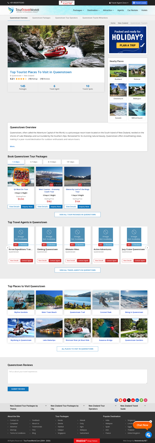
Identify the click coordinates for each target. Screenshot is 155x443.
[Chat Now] (148, 434)
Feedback (36, 420)
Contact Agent (27, 261)
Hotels (144, 10)
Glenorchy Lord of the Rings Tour (77, 190)
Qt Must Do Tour (21, 189)
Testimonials (37, 427)
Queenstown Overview (18, 18)
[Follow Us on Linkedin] (137, 400)
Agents (120, 10)
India (107, 420)
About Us (35, 423)
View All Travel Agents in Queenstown (78, 270)
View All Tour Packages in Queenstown (77, 214)
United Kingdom (134, 433)
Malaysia (83, 430)
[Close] (150, 421)
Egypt (130, 427)
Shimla (60, 423)
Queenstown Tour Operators (66, 18)
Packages (78, 10)
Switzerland (84, 433)
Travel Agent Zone (118, 3)
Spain (108, 427)
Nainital (61, 427)
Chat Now (142, 425)
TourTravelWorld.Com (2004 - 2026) (37, 441)
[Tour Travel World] (23, 10)
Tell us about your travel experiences (23, 371)
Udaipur (61, 430)
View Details (14, 206)
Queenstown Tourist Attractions (95, 18)
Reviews (45, 79)
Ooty (82, 423)
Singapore (62, 433)
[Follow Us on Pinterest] (124, 400)
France (108, 433)
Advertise (13, 427)
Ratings (33, 79)
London (131, 423)
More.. (12, 146)
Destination (93, 10)
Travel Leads (139, 3)
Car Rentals (132, 10)
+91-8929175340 (16, 3)
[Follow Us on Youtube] (133, 400)
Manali (82, 420)
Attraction (108, 10)
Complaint (14, 423)
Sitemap (13, 430)
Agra (81, 427)
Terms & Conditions (18, 433)
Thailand (131, 430)
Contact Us (14, 420)
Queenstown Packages (41, 18)
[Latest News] (120, 400)
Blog (34, 433)
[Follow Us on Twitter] (129, 400)
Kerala (60, 420)
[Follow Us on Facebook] (116, 400)
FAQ (33, 430)
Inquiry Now (27, 206)
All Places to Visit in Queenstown (77, 349)
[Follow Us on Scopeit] (141, 400)
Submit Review (18, 389)
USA (107, 430)
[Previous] (7, 247)
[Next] (147, 247)
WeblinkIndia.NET (140, 441)
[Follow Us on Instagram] (145, 400)
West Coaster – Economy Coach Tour (49, 190)
